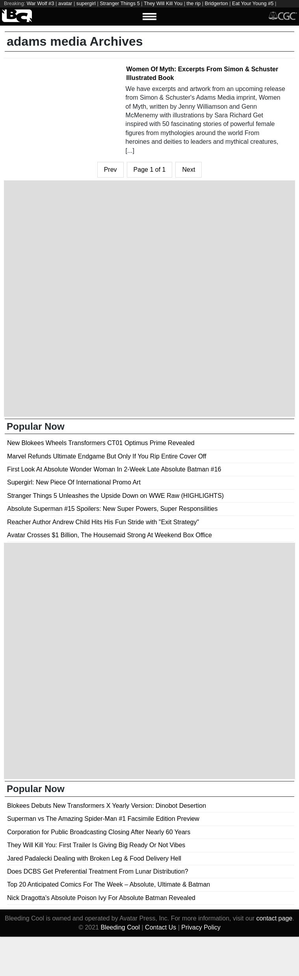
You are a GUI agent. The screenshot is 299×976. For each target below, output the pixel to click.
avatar (65, 3)
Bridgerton (216, 3)
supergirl (86, 3)
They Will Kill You (163, 3)
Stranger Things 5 (120, 3)
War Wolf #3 (40, 3)
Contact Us (160, 927)
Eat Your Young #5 (252, 3)
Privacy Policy (201, 927)
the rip (194, 3)
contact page (274, 918)
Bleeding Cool (120, 927)
